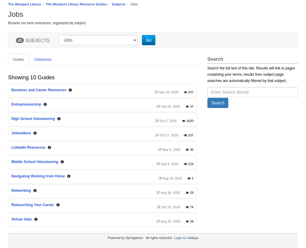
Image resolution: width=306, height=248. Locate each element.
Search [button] (217, 103)
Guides (18, 59)
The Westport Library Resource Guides (76, 4)
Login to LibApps (186, 238)
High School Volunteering (33, 119)
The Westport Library (24, 4)
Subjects (119, 4)
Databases (42, 59)
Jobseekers (21, 133)
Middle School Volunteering (34, 162)
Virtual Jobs (21, 219)
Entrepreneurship (26, 104)
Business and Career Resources (38, 90)
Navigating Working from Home (38, 176)
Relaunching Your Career (32, 205)
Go (149, 40)
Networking (21, 190)
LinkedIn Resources (28, 147)
